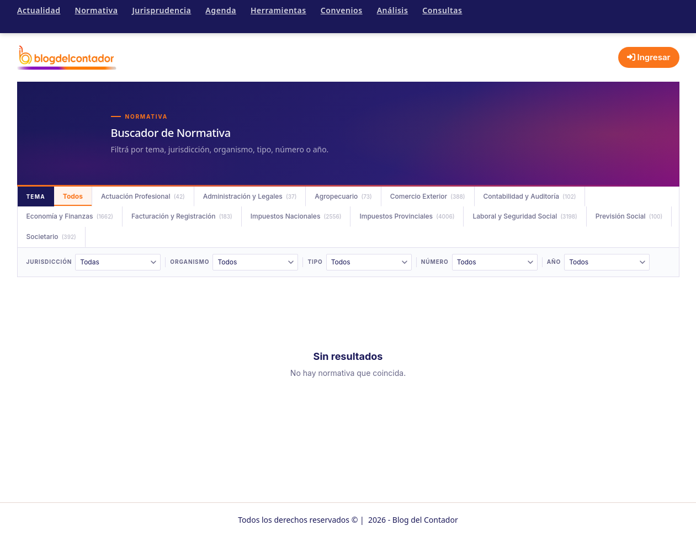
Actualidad (38, 10)
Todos (73, 196)
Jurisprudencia (161, 10)
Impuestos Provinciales (406, 216)
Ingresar (649, 57)
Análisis (392, 10)
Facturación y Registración (181, 216)
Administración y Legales (250, 196)
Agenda (220, 10)
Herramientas (278, 10)
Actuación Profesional (143, 196)
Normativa (96, 10)
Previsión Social (629, 216)
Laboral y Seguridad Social (524, 216)
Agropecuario (343, 196)
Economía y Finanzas (70, 216)
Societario (51, 236)
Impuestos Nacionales (296, 216)
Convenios (342, 10)
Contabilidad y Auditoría (530, 196)
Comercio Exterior (427, 196)
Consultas (442, 10)
